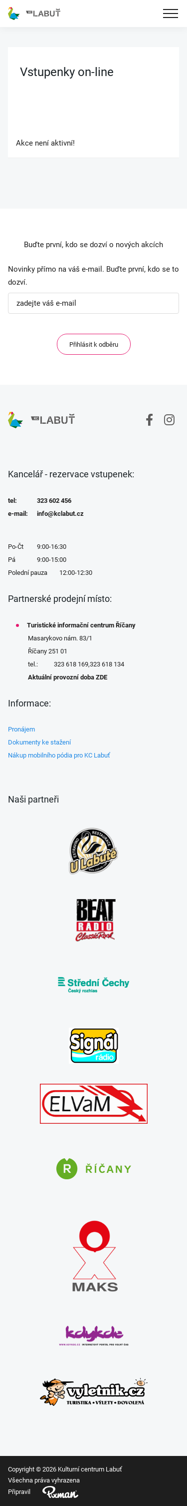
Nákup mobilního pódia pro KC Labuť (59, 755)
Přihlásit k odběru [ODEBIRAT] (93, 344)
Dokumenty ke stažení (39, 742)
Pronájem (21, 729)
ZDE (101, 677)
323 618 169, (72, 664)
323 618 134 (107, 664)
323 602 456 (54, 500)
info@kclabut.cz (60, 513)
